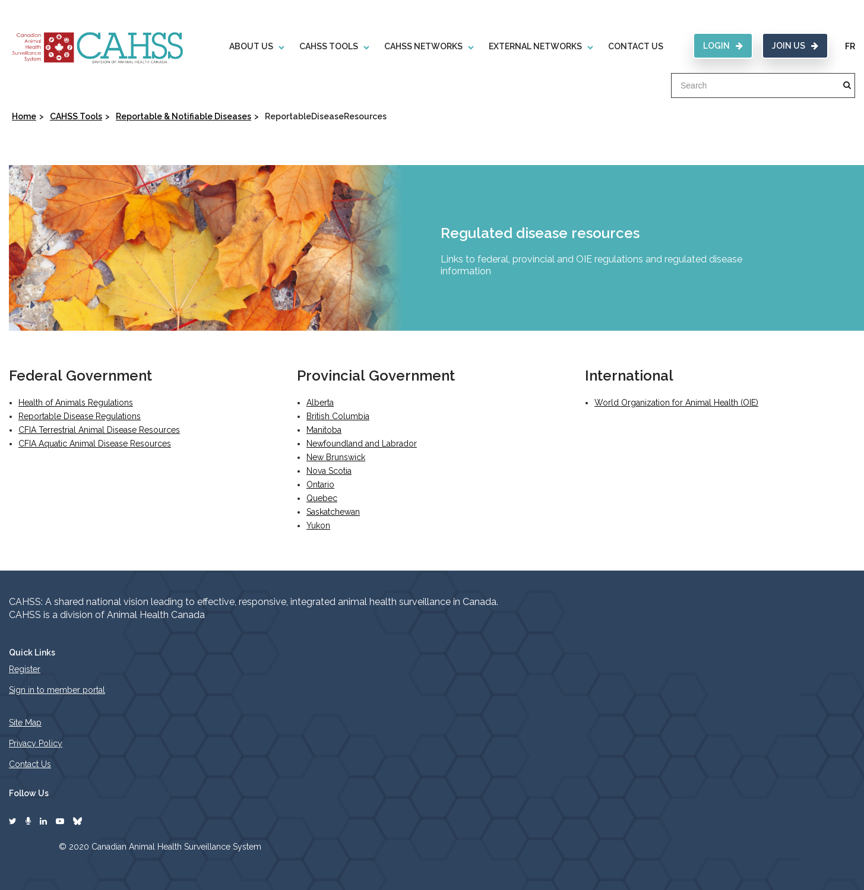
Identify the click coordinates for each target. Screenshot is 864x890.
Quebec (321, 498)
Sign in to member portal (57, 690)
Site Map (25, 722)
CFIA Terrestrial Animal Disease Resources (99, 430)
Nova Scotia (329, 471)
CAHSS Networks (423, 46)
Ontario (320, 484)
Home (24, 116)
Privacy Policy (35, 743)
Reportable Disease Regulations (79, 416)
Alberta (320, 402)
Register (24, 669)
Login (723, 45)
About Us (251, 46)
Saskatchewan (333, 512)
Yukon (318, 525)
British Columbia (337, 416)
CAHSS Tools (328, 46)
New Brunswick (335, 457)
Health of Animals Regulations (75, 402)
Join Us (795, 45)
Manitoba (323, 430)
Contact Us (635, 46)
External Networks (535, 46)
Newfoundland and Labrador (361, 443)
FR (850, 46)
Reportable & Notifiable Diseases (183, 116)
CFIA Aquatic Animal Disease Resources (94, 443)
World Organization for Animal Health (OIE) (676, 402)
